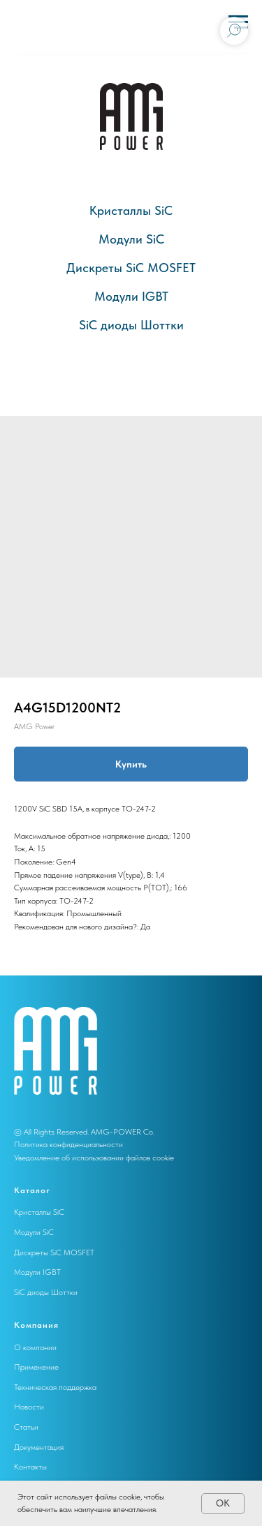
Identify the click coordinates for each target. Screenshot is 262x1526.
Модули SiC (131, 239)
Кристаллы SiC (131, 210)
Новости (29, 1407)
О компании (35, 1347)
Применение (36, 1367)
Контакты (30, 1467)
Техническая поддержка (55, 1387)
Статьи (26, 1427)
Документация (39, 1447)
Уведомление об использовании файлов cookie (94, 1157)
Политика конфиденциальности (68, 1144)
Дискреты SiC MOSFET (131, 267)
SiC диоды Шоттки (131, 324)
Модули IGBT (131, 296)
